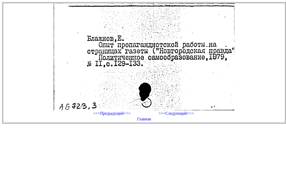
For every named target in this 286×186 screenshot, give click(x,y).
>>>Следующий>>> (176, 113)
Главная (144, 119)
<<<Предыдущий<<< (112, 113)
